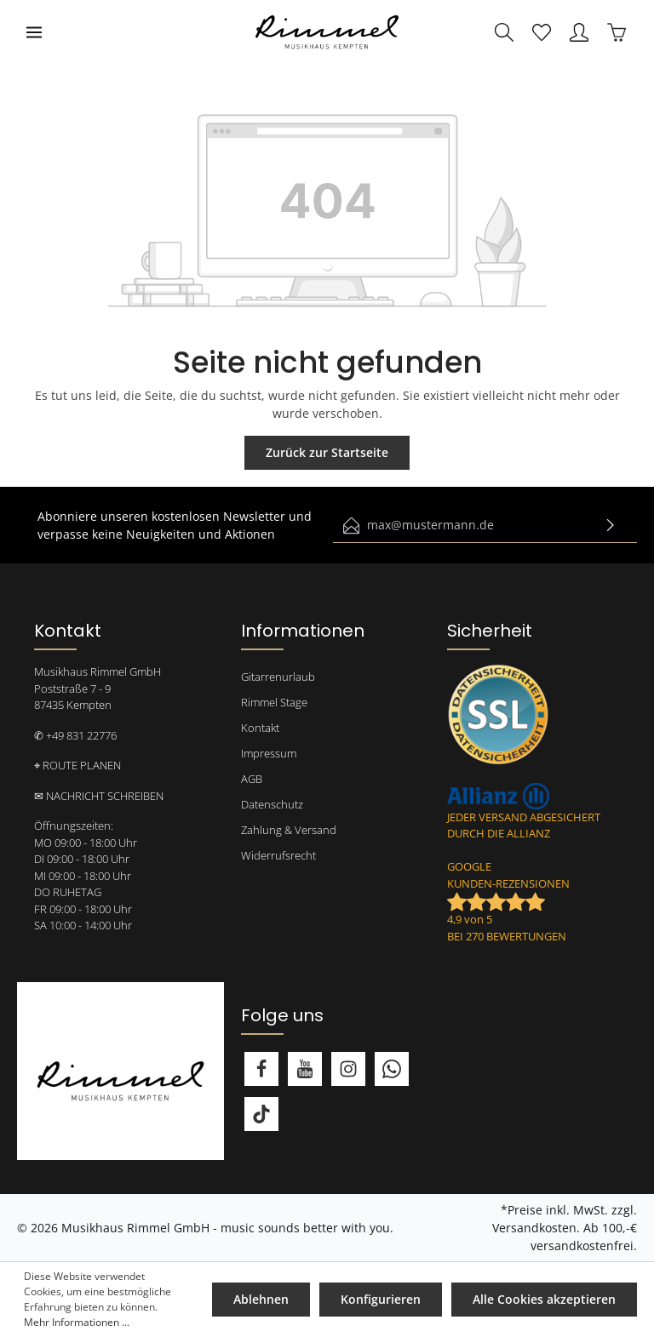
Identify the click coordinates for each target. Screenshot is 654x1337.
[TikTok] (261, 1114)
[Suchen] (504, 32)
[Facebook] (261, 1069)
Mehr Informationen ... (76, 1322)
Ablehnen (261, 1299)
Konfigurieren (381, 1299)
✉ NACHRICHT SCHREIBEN (99, 795)
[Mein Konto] (579, 32)
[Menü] (34, 32)
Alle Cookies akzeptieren (544, 1299)
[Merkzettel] (542, 32)
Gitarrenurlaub (278, 676)
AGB (251, 778)
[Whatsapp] (392, 1069)
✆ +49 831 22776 (75, 735)
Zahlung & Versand (288, 829)
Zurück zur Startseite (327, 452)
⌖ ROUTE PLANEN (77, 765)
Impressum (268, 753)
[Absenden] (610, 525)
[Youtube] (305, 1069)
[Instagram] (348, 1069)
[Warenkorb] (617, 32)
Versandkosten (534, 1228)
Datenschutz (272, 804)
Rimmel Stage (274, 702)
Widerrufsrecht (278, 855)
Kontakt (260, 727)
